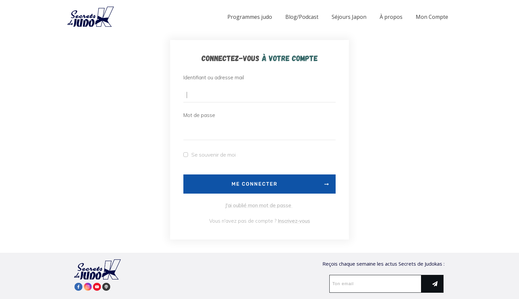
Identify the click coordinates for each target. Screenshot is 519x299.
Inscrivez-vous (294, 221)
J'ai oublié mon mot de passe (259, 205)
